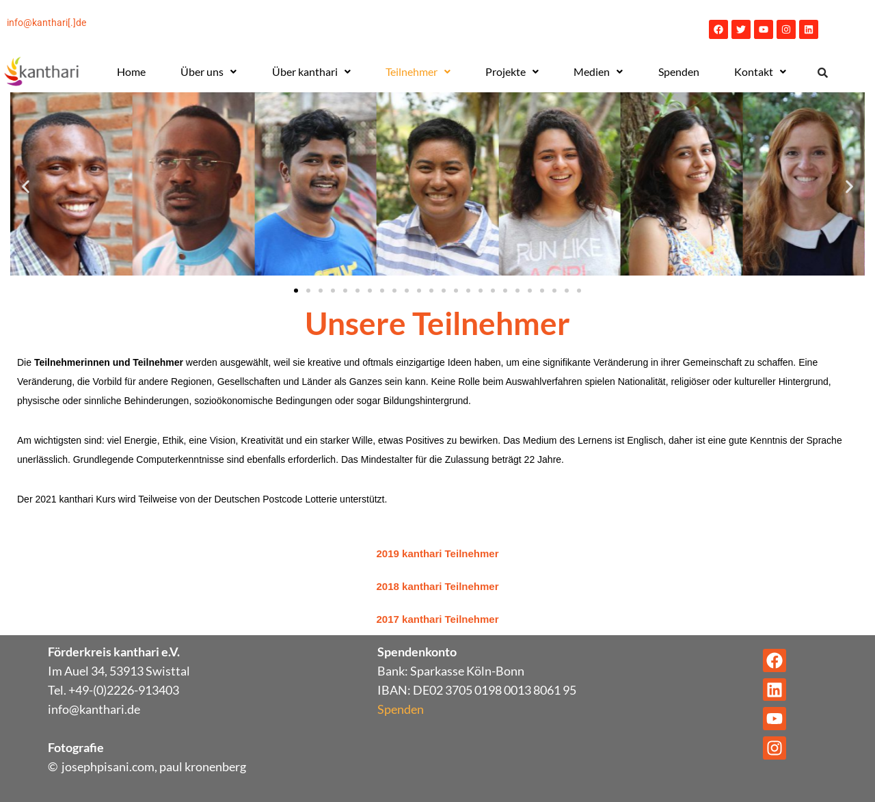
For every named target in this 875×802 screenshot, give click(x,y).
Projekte (512, 71)
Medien (598, 71)
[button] (208, 72)
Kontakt (760, 71)
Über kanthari (311, 71)
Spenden (678, 71)
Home (131, 71)
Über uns (208, 71)
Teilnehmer (418, 71)
